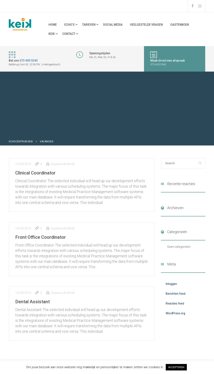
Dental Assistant (32, 301)
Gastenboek (179, 24)
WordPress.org (175, 313)
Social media (112, 24)
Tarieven (89, 24)
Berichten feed (175, 293)
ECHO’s (69, 24)
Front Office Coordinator (40, 237)
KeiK (51, 33)
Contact (68, 33)
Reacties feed (175, 303)
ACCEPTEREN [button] (176, 367)
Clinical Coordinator (35, 173)
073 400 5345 (29, 60)
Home (52, 24)
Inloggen (171, 284)
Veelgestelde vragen (146, 24)
